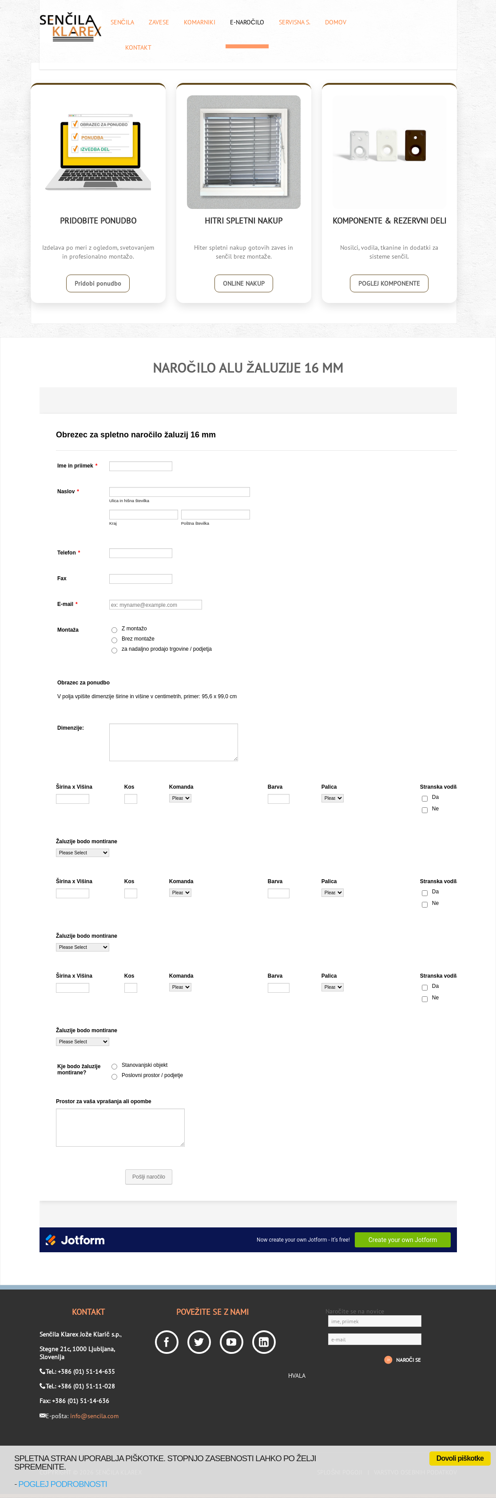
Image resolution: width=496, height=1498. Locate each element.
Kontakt (138, 47)
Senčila (122, 22)
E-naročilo (247, 22)
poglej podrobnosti (62, 1484)
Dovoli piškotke (460, 1458)
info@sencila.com (94, 1416)
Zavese (159, 22)
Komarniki (199, 22)
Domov (335, 22)
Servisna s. (294, 22)
